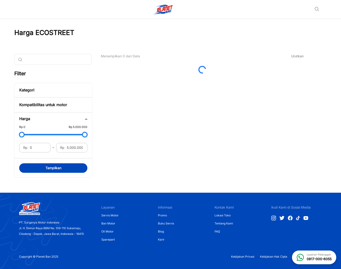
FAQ (217, 231)
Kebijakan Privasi (242, 256)
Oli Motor (107, 231)
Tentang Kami (224, 223)
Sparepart (108, 239)
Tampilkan (53, 168)
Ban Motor (108, 223)
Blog (161, 231)
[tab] (53, 119)
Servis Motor (110, 215)
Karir (161, 239)
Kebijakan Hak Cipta (273, 256)
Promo (162, 215)
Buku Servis (166, 223)
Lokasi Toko (223, 215)
